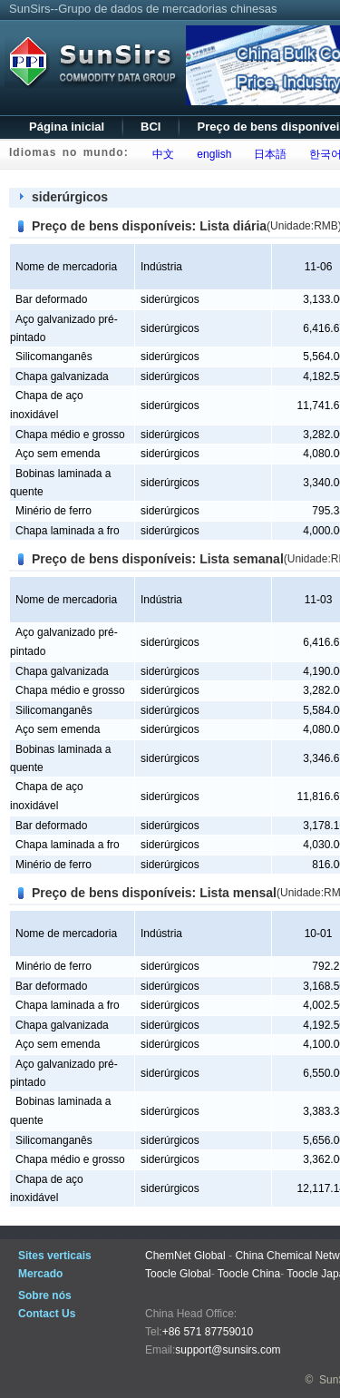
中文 (161, 154)
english (211, 154)
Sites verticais (55, 1255)
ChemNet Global (185, 1255)
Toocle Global (178, 1273)
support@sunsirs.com (227, 1350)
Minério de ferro (53, 510)
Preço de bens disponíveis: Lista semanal (158, 559)
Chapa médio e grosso (70, 434)
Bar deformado (51, 299)
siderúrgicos (70, 197)
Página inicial (66, 126)
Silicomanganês (53, 356)
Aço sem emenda (57, 453)
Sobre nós (45, 1295)
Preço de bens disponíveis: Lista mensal (154, 892)
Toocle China (249, 1273)
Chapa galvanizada (62, 376)
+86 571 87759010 (207, 1331)
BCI (150, 126)
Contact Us (46, 1313)
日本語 (267, 154)
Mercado (40, 1273)
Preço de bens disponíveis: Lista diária (149, 226)
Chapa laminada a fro (67, 530)
